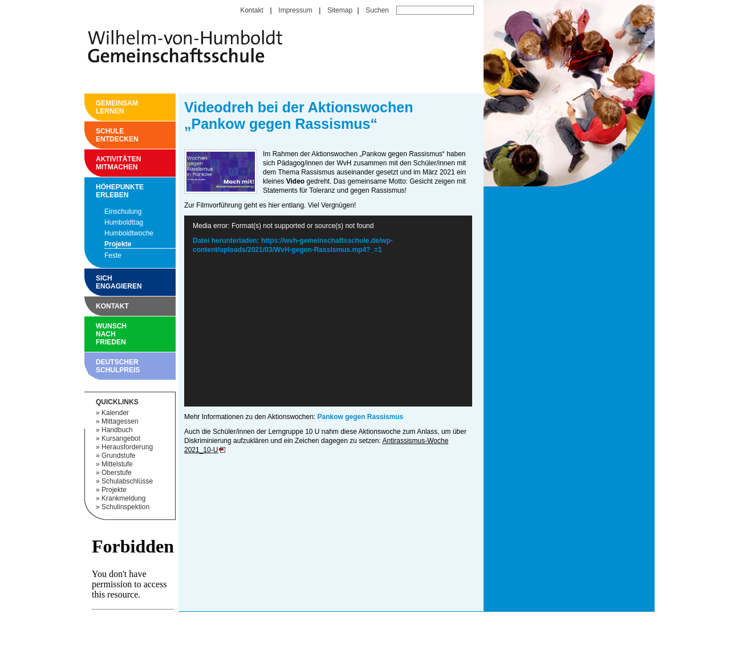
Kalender (115, 413)
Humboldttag (123, 222)
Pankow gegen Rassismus (360, 417)
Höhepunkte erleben (98, 191)
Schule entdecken (98, 135)
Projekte (117, 244)
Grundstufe (118, 456)
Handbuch (117, 430)
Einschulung (122, 212)
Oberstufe (116, 473)
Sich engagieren (98, 282)
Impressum (295, 10)
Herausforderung (127, 447)
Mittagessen (120, 421)
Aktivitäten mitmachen (98, 163)
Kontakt (251, 10)
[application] (328, 311)
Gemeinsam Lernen (98, 107)
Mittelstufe (117, 464)
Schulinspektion (125, 507)
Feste (112, 255)
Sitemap (339, 10)
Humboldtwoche (128, 233)
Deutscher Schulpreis (98, 366)
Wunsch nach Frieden (98, 334)
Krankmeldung (123, 498)
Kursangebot (120, 438)
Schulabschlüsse (127, 481)
